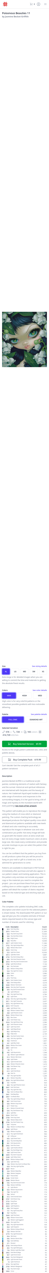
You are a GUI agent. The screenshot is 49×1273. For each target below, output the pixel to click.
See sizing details (39, 666)
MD (24, 671)
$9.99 (24, 743)
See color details (40, 690)
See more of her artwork (26, 806)
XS (43, 671)
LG (15, 671)
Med (40, 695)
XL (6, 671)
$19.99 (24, 759)
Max (9, 695)
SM (33, 671)
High (24, 695)
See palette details (39, 714)
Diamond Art (36, 719)
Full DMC (12, 719)
